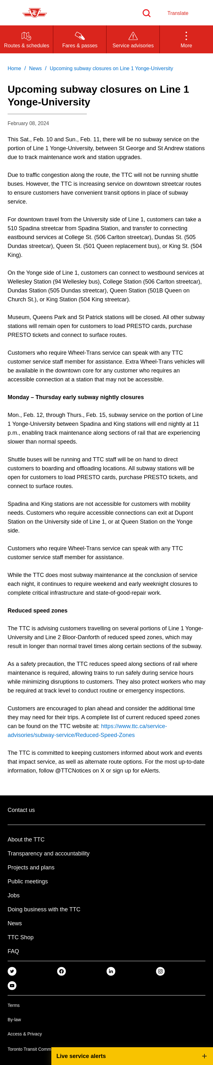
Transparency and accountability (48, 853)
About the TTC (26, 839)
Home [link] (14, 68)
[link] (12, 970)
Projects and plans (31, 867)
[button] (186, 39)
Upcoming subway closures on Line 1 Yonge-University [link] (111, 68)
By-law (14, 1019)
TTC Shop (21, 937)
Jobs (14, 895)
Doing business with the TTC (44, 909)
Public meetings (28, 881)
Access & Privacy (25, 1033)
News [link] (35, 68)
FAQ (13, 951)
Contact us (21, 810)
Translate (177, 13)
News (15, 923)
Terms (14, 1005)
